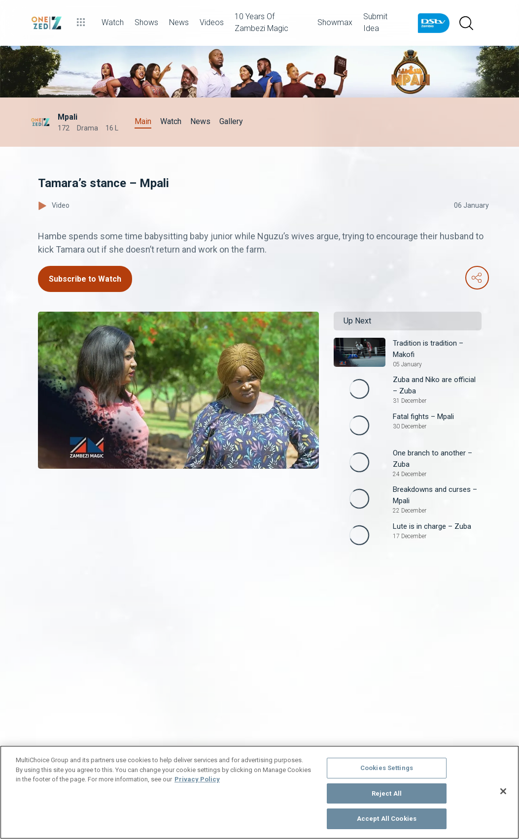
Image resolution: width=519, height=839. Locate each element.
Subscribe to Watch (85, 279)
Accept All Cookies (386, 818)
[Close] (503, 791)
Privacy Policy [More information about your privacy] (197, 779)
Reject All (387, 793)
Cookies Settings (386, 768)
